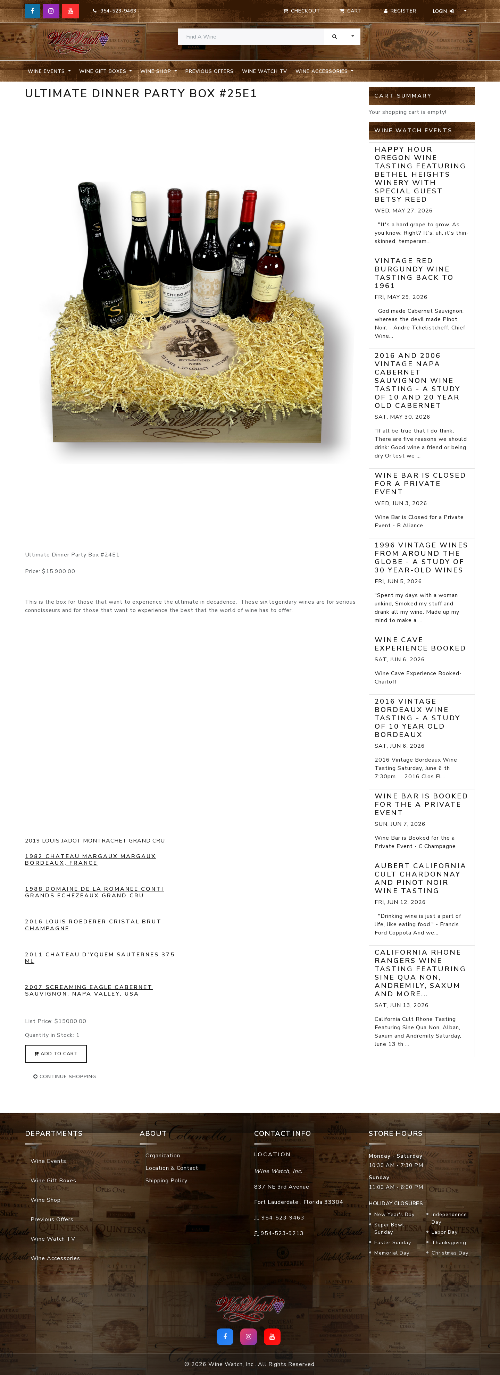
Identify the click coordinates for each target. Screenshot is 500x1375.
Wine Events (48, 1161)
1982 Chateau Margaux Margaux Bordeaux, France (90, 860)
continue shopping (64, 1076)
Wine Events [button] (47, 71)
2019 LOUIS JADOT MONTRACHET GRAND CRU (95, 841)
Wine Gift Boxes (53, 1180)
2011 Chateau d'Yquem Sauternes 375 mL (100, 958)
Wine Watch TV (264, 71)
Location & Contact (171, 1168)
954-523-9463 (114, 11)
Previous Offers (209, 71)
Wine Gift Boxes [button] (103, 71)
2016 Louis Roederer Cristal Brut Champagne (93, 925)
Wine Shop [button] (156, 71)
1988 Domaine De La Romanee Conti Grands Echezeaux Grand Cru (94, 892)
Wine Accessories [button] (322, 71)
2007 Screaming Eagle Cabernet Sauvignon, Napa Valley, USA (89, 990)
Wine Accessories (55, 1258)
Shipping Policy (166, 1180)
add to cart (56, 1053)
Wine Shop (46, 1200)
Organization (162, 1155)
